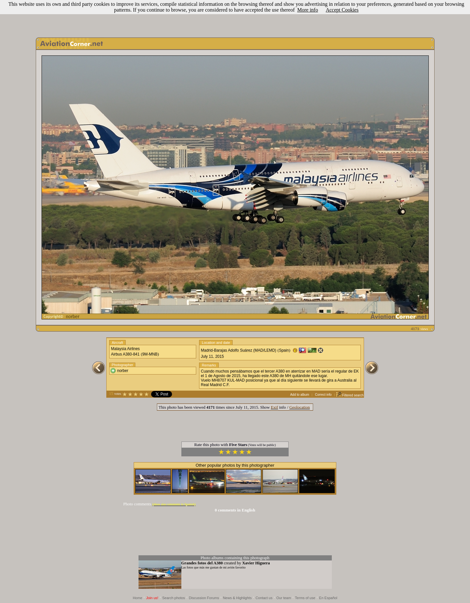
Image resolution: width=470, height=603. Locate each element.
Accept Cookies (342, 10)
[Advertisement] (235, 17)
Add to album (299, 394)
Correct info (323, 394)
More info (307, 10)
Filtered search (349, 395)
